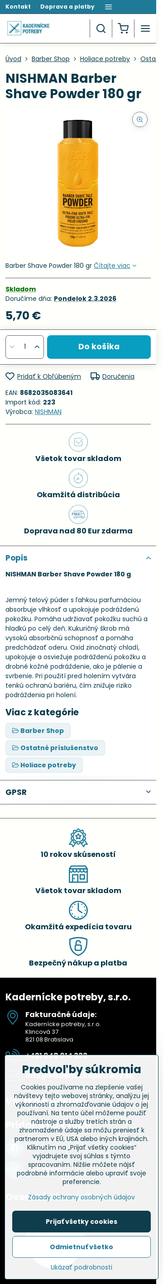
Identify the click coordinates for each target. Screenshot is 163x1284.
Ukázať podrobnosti (81, 1267)
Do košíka (99, 346)
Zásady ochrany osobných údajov (81, 1197)
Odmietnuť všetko (81, 1246)
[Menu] (145, 28)
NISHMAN (48, 411)
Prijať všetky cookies (81, 1221)
